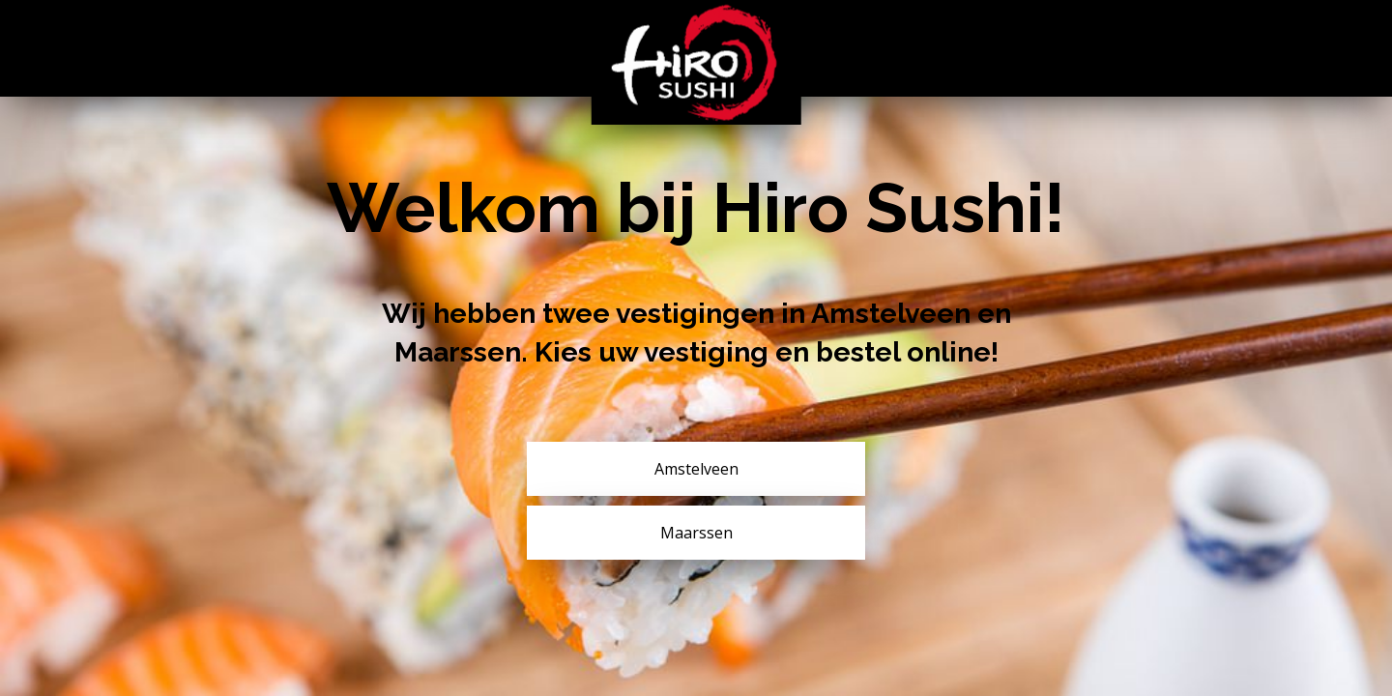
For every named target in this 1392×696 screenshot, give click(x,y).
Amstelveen (696, 468)
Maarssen (696, 532)
